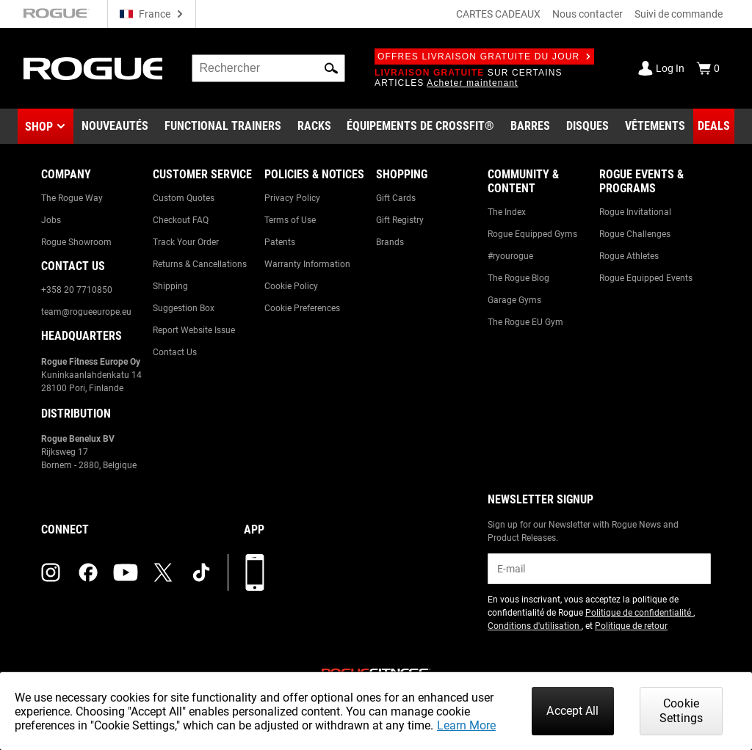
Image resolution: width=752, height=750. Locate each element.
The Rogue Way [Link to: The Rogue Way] (72, 198)
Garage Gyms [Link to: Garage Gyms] (514, 300)
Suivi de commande (678, 14)
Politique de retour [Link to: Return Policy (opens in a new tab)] (631, 626)
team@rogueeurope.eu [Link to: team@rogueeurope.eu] (86, 312)
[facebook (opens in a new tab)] (88, 572)
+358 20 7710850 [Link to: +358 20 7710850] (76, 290)
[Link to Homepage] (93, 68)
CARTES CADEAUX (498, 14)
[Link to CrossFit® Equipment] (420, 126)
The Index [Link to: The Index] (507, 212)
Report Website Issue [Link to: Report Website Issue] (194, 330)
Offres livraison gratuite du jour (484, 56)
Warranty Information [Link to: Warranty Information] (307, 264)
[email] (599, 568)
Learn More (466, 725)
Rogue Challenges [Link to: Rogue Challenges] (634, 234)
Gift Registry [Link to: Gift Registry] (400, 220)
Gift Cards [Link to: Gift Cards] (396, 198)
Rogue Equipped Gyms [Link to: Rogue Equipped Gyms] (532, 234)
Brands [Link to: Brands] (390, 242)
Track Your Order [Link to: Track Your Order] (186, 242)
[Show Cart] (708, 68)
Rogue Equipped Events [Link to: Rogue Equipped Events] (646, 278)
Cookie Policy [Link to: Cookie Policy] (291, 286)
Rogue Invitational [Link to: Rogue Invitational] (635, 212)
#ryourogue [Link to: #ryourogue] (510, 256)
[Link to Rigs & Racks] (314, 126)
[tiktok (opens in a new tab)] (201, 572)
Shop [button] (39, 127)
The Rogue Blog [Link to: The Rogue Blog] (518, 278)
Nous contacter (587, 14)
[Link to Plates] (587, 126)
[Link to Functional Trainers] (223, 126)
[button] (331, 68)
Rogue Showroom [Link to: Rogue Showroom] (76, 242)
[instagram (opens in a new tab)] (50, 572)
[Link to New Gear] (115, 126)
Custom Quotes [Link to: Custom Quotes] (183, 198)
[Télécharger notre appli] (254, 572)
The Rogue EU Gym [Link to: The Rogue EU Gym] (525, 322)
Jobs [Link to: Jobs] (51, 220)
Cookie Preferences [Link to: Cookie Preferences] (302, 308)
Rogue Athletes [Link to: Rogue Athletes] (629, 256)
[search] (268, 68)
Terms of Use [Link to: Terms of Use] (290, 220)
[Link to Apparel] (655, 126)
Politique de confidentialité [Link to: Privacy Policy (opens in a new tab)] (639, 613)
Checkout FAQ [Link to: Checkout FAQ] (181, 220)
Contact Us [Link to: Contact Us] (175, 352)
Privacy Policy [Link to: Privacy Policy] (292, 198)
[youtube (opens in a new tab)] (125, 572)
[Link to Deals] (713, 126)
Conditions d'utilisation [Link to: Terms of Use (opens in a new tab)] (535, 626)
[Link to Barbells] (530, 126)
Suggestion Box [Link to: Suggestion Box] (183, 308)
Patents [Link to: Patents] (279, 242)
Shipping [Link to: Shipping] (170, 286)
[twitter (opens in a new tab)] (163, 572)
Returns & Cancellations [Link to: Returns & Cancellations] (200, 264)
